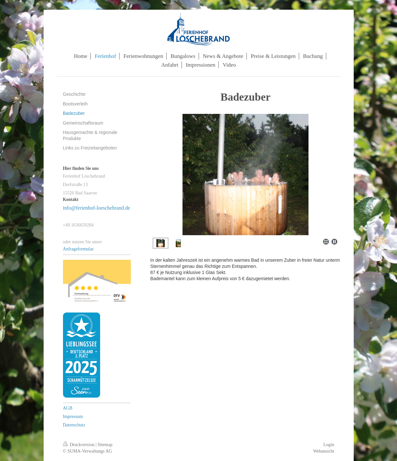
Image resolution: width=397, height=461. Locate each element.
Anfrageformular (78, 249)
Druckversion (79, 444)
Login (328, 444)
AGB (68, 408)
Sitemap (105, 444)
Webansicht (323, 451)
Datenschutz (74, 425)
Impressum (73, 416)
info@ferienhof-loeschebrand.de (96, 208)
